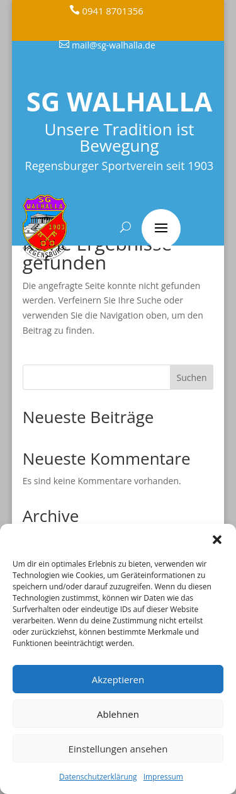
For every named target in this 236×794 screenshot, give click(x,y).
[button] (217, 539)
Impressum (163, 776)
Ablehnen (118, 714)
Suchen (192, 377)
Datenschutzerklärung (98, 776)
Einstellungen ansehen (118, 748)
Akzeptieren (118, 679)
